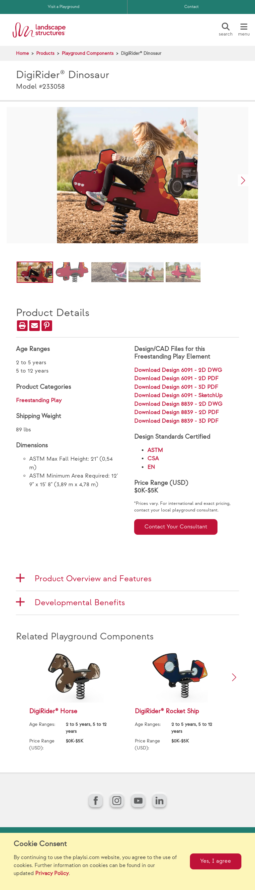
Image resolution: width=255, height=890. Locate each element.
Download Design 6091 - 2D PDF (176, 378)
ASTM (155, 450)
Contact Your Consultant (175, 526)
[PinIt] (47, 325)
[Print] (22, 325)
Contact (191, 6)
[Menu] (244, 30)
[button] (243, 180)
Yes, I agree (215, 861)
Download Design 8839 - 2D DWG (178, 404)
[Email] (34, 325)
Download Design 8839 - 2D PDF (176, 412)
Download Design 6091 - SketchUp (178, 395)
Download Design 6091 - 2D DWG (178, 370)
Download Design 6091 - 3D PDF (176, 387)
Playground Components (88, 53)
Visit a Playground (63, 6)
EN (151, 467)
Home (22, 53)
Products (45, 53)
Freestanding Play (39, 400)
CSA (153, 458)
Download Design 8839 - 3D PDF (176, 421)
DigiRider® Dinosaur (141, 53)
